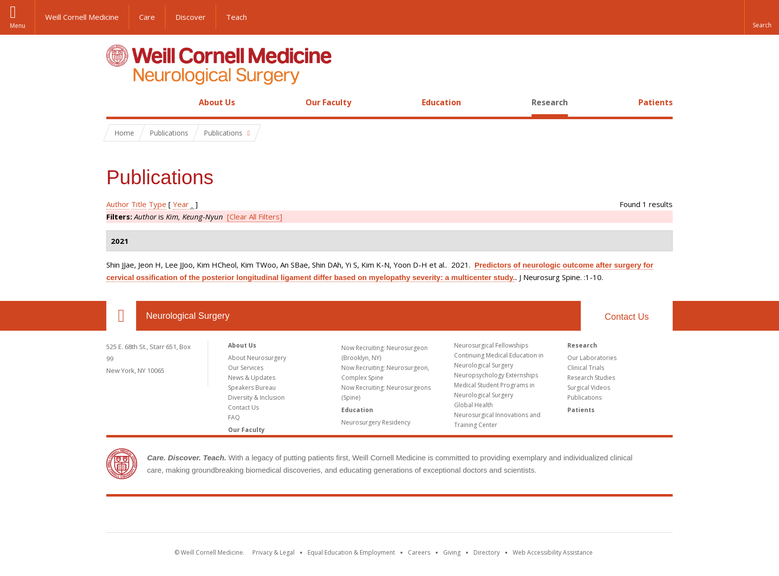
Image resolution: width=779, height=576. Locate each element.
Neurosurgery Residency (375, 422)
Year (181, 204)
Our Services (245, 367)
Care (147, 17)
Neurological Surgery (188, 316)
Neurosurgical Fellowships (491, 345)
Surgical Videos (588, 387)
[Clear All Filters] (254, 216)
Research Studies (591, 377)
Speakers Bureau (252, 387)
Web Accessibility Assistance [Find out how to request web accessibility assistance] (553, 552)
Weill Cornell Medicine (82, 17)
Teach (236, 17)
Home (117, 102)
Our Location (121, 316)
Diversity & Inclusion (256, 397)
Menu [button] (17, 25)
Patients (655, 102)
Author (117, 204)
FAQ (234, 417)
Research (550, 102)
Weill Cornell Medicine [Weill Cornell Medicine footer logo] (389, 516)
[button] (761, 17)
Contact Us (627, 317)
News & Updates (251, 377)
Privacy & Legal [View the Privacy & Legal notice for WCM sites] (273, 552)
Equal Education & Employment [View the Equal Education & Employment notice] (351, 552)
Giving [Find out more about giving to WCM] (452, 552)
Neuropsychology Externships (496, 375)
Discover (190, 17)
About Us (217, 102)
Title (139, 204)
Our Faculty (328, 102)
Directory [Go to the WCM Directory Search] (486, 552)
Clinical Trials (585, 367)
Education (441, 102)
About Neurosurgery (257, 358)
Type (157, 204)
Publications (584, 397)
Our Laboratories (592, 358)
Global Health (473, 405)
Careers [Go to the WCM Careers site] (419, 552)
